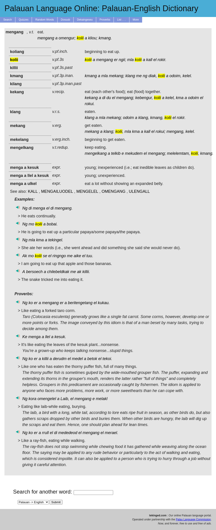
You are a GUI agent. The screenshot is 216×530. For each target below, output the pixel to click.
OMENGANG (113, 191)
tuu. (89, 256)
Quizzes (23, 19)
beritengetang (80, 303)
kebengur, (144, 97)
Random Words (44, 19)
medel (77, 358)
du (108, 97)
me (139, 76)
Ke (24, 337)
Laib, (64, 398)
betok (92, 358)
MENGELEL (87, 191)
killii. (86, 271)
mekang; (116, 76)
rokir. (162, 59)
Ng (24, 208)
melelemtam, (178, 153)
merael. (111, 432)
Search (7, 19)
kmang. (105, 38)
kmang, (156, 117)
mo (31, 224)
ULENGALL (139, 191)
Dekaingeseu (85, 19)
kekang (91, 97)
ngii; (122, 59)
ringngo (59, 256)
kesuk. (60, 337)
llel (47, 337)
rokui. (90, 104)
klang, (143, 117)
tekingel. (55, 240)
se (45, 256)
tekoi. (107, 358)
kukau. (104, 303)
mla (130, 59)
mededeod (67, 432)
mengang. (64, 208)
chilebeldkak (58, 271)
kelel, (170, 97)
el (154, 59)
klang (130, 76)
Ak (24, 256)
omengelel (46, 398)
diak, (152, 76)
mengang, (175, 131)
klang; (109, 131)
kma (179, 97)
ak (79, 271)
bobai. (52, 224)
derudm (59, 358)
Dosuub (65, 19)
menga (39, 208)
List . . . (121, 19)
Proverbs (105, 19)
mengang (45, 38)
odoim (193, 97)
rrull (45, 432)
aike (77, 256)
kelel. (187, 76)
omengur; (67, 38)
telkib (115, 153)
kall (149, 59)
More (136, 19)
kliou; (93, 38)
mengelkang (96, 153)
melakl (101, 398)
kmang (91, 76)
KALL (33, 191)
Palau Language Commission (193, 519)
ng (145, 76)
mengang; (125, 97)
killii (45, 358)
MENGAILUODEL (57, 191)
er (116, 59)
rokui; (160, 131)
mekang (92, 131)
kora (32, 398)
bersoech (34, 271)
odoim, (175, 76)
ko (31, 303)
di (103, 97)
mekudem (134, 153)
